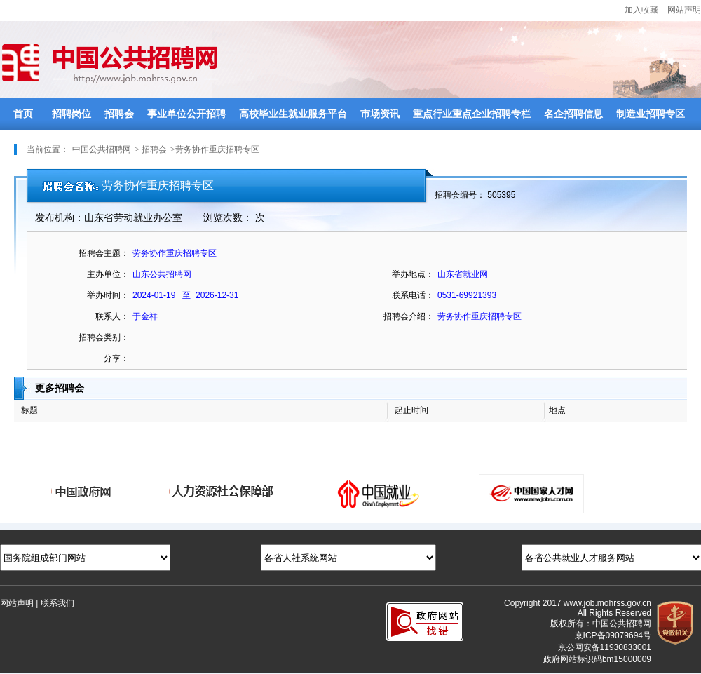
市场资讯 (380, 114)
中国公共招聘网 (101, 149)
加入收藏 (641, 10)
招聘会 (119, 114)
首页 (23, 114)
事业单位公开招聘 (186, 114)
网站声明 (684, 10)
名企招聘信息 (573, 114)
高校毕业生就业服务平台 (293, 114)
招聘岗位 (71, 114)
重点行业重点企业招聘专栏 (472, 114)
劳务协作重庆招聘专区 (479, 316)
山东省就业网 (462, 274)
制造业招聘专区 (650, 114)
